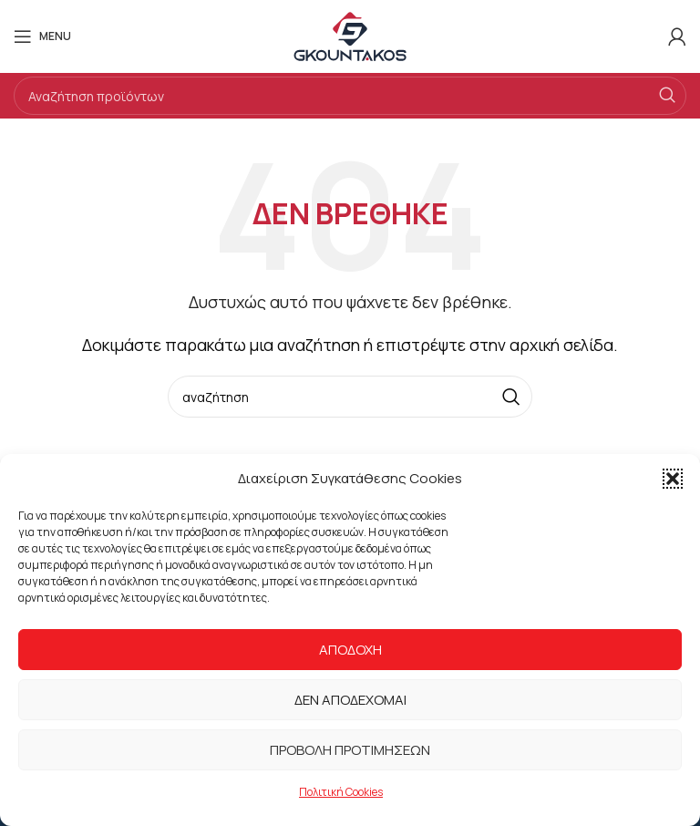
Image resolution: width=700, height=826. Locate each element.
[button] (673, 479)
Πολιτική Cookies (341, 792)
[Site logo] (350, 35)
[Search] (350, 96)
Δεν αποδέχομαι (350, 699)
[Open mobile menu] (42, 36)
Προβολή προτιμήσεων (350, 749)
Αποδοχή (350, 649)
